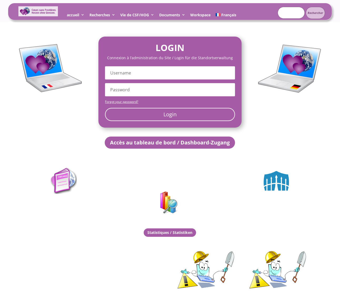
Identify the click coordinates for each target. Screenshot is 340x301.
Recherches (99, 15)
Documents (169, 15)
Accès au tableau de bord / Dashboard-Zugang (170, 142)
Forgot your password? (121, 101)
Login (170, 114)
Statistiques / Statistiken (169, 232)
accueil (73, 15)
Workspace (200, 15)
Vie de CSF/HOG (134, 15)
